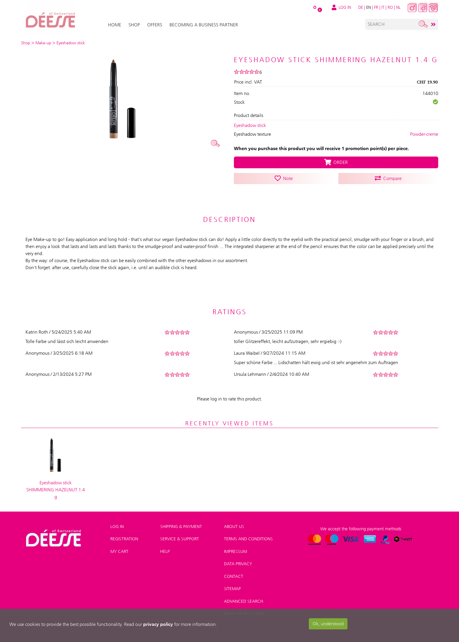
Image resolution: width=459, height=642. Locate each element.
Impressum (235, 551)
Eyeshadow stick (250, 125)
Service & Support (179, 538)
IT (382, 7)
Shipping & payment (181, 526)
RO (390, 7)
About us (234, 526)
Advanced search (243, 601)
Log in (117, 526)
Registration (124, 538)
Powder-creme (424, 134)
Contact (233, 576)
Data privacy (238, 563)
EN (368, 7)
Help (165, 551)
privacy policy (158, 624)
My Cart (119, 551)
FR (376, 7)
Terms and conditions (248, 538)
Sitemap (232, 588)
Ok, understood (328, 623)
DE (360, 7)
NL (398, 7)
